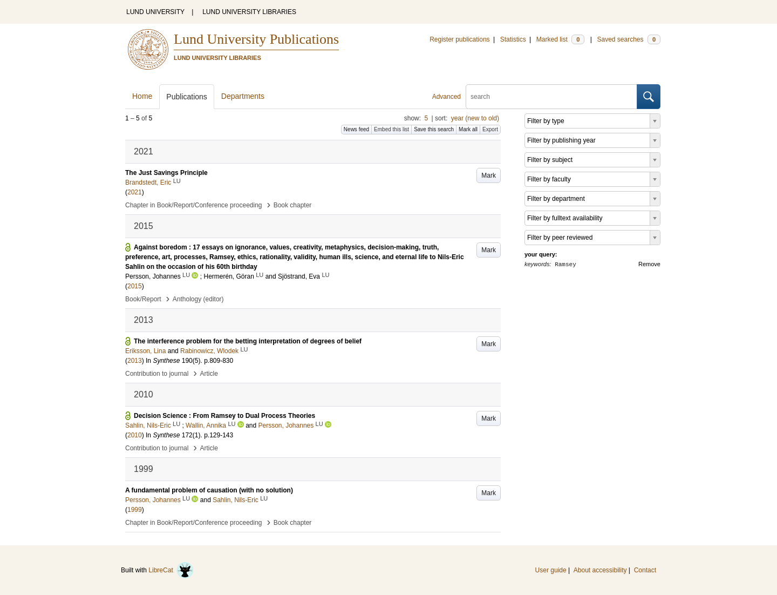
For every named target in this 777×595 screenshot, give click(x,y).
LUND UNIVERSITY (155, 12)
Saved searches (628, 39)
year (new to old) (475, 118)
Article (209, 373)
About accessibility (600, 570)
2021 (134, 192)
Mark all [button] (468, 129)
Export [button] (490, 129)
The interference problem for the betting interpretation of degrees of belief (248, 341)
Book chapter (293, 205)
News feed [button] (356, 129)
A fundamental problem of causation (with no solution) (209, 490)
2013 (134, 360)
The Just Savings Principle (166, 173)
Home (142, 96)
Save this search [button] (434, 129)
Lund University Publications (256, 39)
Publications (186, 96)
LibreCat (171, 570)
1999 (134, 509)
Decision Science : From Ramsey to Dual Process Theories (224, 416)
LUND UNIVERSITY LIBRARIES (249, 12)
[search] (551, 96)
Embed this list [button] (391, 129)
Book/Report (143, 299)
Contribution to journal (156, 373)
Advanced (446, 96)
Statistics (513, 39)
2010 (134, 435)
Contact (645, 570)
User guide (551, 570)
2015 (134, 286)
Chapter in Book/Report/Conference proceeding (193, 205)
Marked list (560, 39)
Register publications (459, 39)
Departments (242, 96)
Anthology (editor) (198, 299)
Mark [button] (488, 175)
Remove (649, 264)
